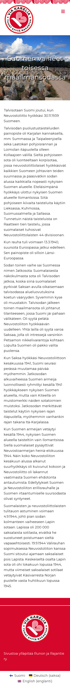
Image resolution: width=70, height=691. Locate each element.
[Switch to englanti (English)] (35, 681)
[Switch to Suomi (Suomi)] (17, 675)
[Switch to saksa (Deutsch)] (44, 675)
